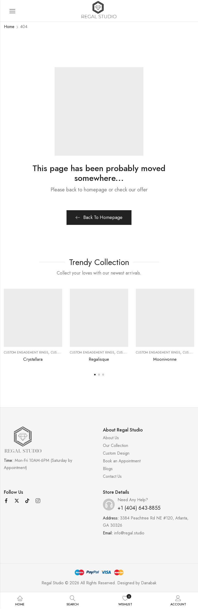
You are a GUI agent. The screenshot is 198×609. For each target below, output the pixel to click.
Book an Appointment (122, 461)
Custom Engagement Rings (26, 352)
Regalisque (99, 359)
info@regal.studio (129, 533)
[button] (95, 374)
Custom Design (116, 453)
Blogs (108, 469)
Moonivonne (165, 359)
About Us (111, 438)
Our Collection (115, 445)
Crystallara (33, 359)
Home (9, 27)
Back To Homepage (99, 217)
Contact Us (112, 476)
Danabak (148, 583)
